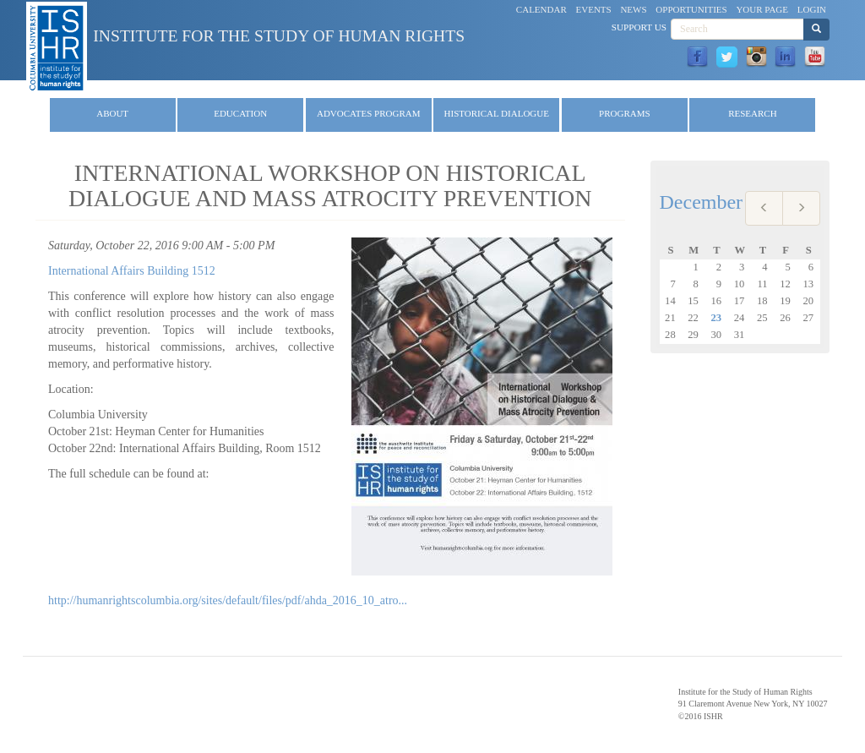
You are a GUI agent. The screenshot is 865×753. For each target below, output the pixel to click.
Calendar (541, 9)
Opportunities (691, 9)
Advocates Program (369, 113)
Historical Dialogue (496, 113)
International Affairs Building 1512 (131, 271)
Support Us (639, 27)
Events (594, 9)
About (112, 113)
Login (811, 9)
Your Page (762, 9)
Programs (624, 113)
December (701, 202)
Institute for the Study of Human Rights (279, 36)
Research (752, 113)
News (633, 9)
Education (240, 113)
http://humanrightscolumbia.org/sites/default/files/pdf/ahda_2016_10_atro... (227, 600)
